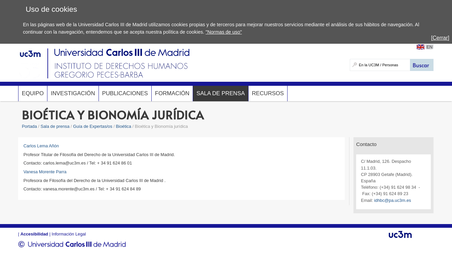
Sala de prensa (220, 93)
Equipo (33, 93)
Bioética (123, 126)
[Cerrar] (440, 38)
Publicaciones (125, 93)
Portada (29, 126)
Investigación (73, 93)
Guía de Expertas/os (92, 126)
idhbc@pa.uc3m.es (392, 200)
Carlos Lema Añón (41, 145)
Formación (172, 93)
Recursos (268, 93)
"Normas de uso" (223, 32)
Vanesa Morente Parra (45, 171)
